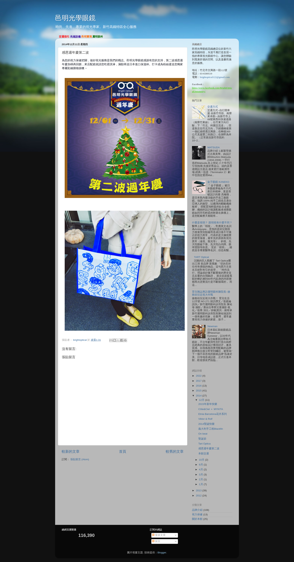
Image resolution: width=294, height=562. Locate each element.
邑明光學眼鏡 (75, 18)
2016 (199, 385)
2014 (199, 395)
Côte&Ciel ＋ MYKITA (210, 409)
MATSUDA (213, 147)
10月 (202, 459)
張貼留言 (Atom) (79, 459)
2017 (199, 380)
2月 (201, 479)
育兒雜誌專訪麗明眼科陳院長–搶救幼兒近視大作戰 (211, 293)
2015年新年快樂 (207, 404)
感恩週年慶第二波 (208, 448)
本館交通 (203, 453)
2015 (199, 390)
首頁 (122, 451)
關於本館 (197, 519)
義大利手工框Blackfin (210, 428)
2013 (199, 490)
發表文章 (159, 535)
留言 (156, 541)
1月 (201, 484)
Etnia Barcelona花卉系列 (212, 414)
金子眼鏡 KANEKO (218, 182)
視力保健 (197, 514)
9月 (201, 464)
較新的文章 (71, 451)
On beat (202, 433)
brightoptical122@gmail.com (215, 77)
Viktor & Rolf (205, 418)
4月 (201, 469)
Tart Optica (204, 443)
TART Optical (201, 257)
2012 (199, 495)
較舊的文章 (175, 451)
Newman (212, 326)
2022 (199, 375)
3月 (201, 474)
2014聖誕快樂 (206, 424)
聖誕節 (202, 438)
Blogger (162, 552)
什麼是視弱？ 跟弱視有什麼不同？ (212, 222)
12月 (202, 400)
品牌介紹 (197, 510)
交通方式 (212, 106)
